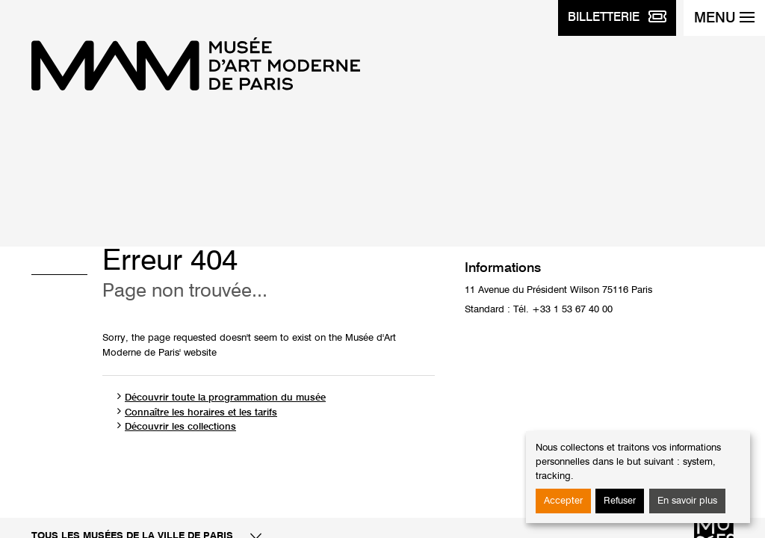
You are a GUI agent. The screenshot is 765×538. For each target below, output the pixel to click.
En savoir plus (687, 501)
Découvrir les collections (180, 427)
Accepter (563, 501)
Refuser (620, 501)
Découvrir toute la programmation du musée (225, 398)
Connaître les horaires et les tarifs (201, 413)
